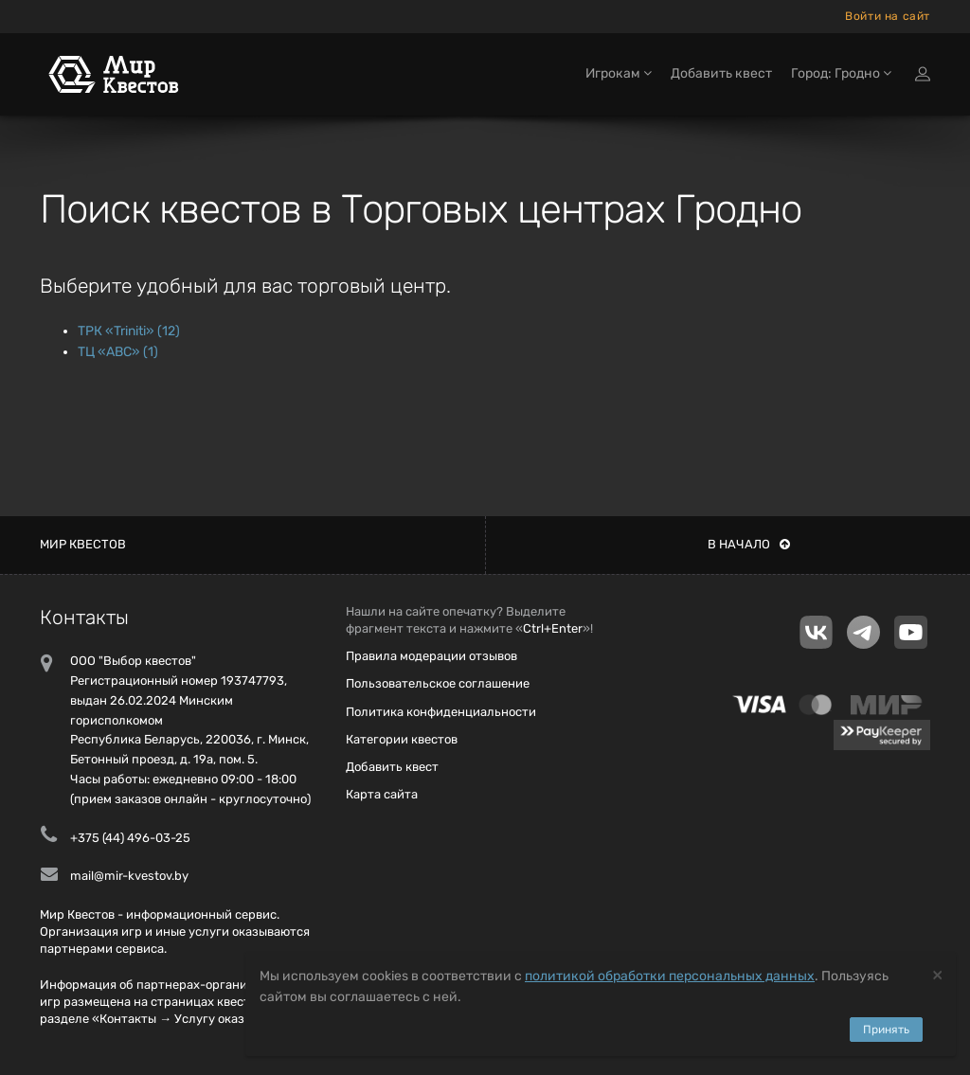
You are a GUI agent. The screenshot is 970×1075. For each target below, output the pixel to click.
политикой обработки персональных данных (670, 976)
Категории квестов (402, 739)
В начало (749, 544)
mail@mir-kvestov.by (129, 876)
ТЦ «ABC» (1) (118, 352)
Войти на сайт (887, 16)
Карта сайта (382, 794)
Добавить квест (721, 73)
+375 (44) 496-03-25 (130, 838)
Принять (886, 1029)
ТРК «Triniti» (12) (129, 331)
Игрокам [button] (618, 73)
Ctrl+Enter (553, 628)
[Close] (937, 974)
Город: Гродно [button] (841, 73)
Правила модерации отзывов (431, 656)
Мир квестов (83, 544)
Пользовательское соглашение (438, 683)
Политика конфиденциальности (441, 712)
